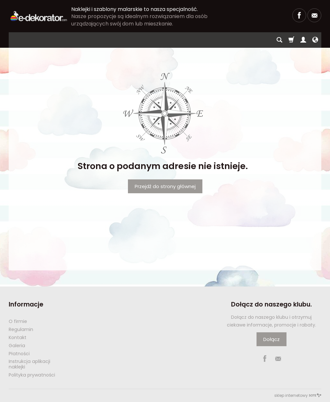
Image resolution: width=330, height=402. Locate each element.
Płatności (19, 353)
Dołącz (271, 339)
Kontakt (17, 337)
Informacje (26, 304)
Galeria (17, 345)
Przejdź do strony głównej (165, 186)
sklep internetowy (297, 395)
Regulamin (21, 329)
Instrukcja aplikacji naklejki (29, 364)
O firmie (18, 321)
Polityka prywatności (32, 375)
